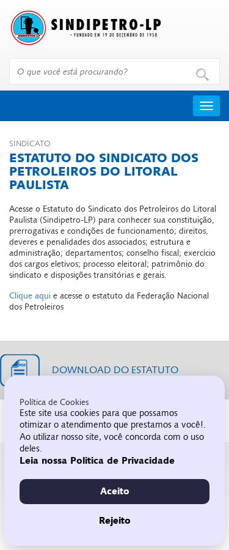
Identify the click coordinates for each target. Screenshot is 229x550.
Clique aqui (30, 296)
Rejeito (115, 520)
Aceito (114, 491)
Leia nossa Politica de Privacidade (97, 460)
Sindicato (30, 144)
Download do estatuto (115, 370)
